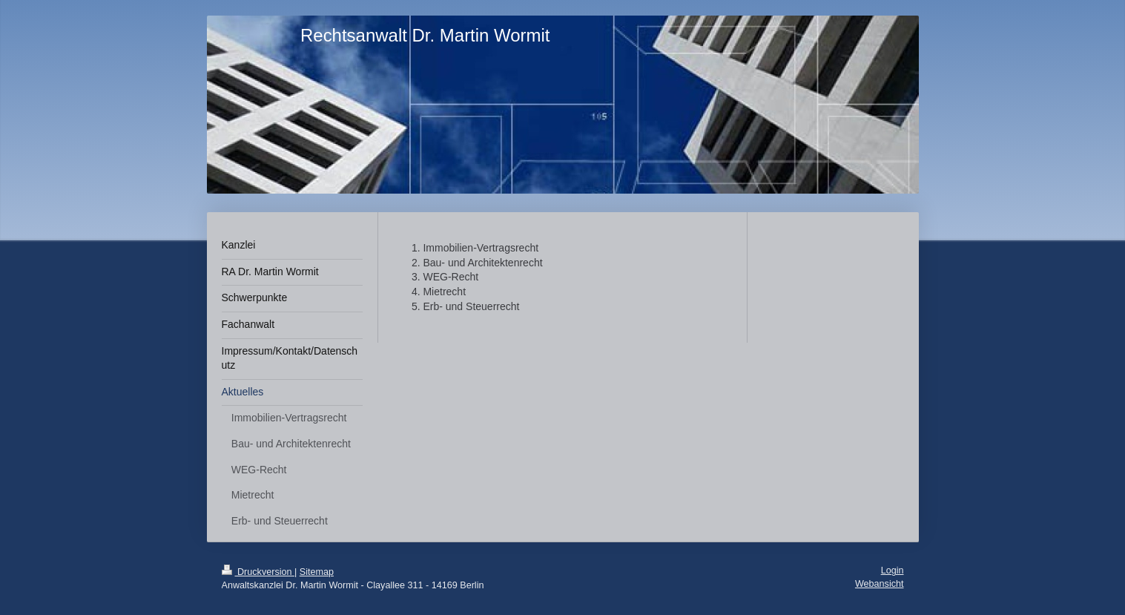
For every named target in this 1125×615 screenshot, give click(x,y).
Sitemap (317, 572)
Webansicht (879, 584)
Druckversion (258, 572)
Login (892, 570)
